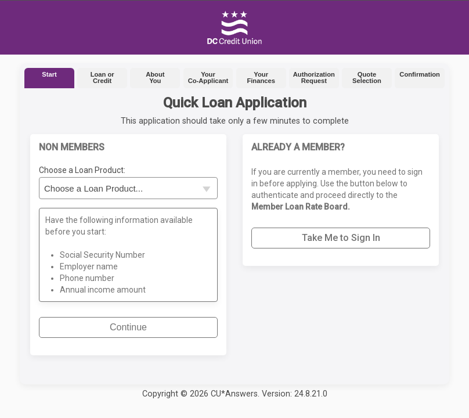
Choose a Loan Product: (82, 170)
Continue (128, 327)
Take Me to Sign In (341, 237)
